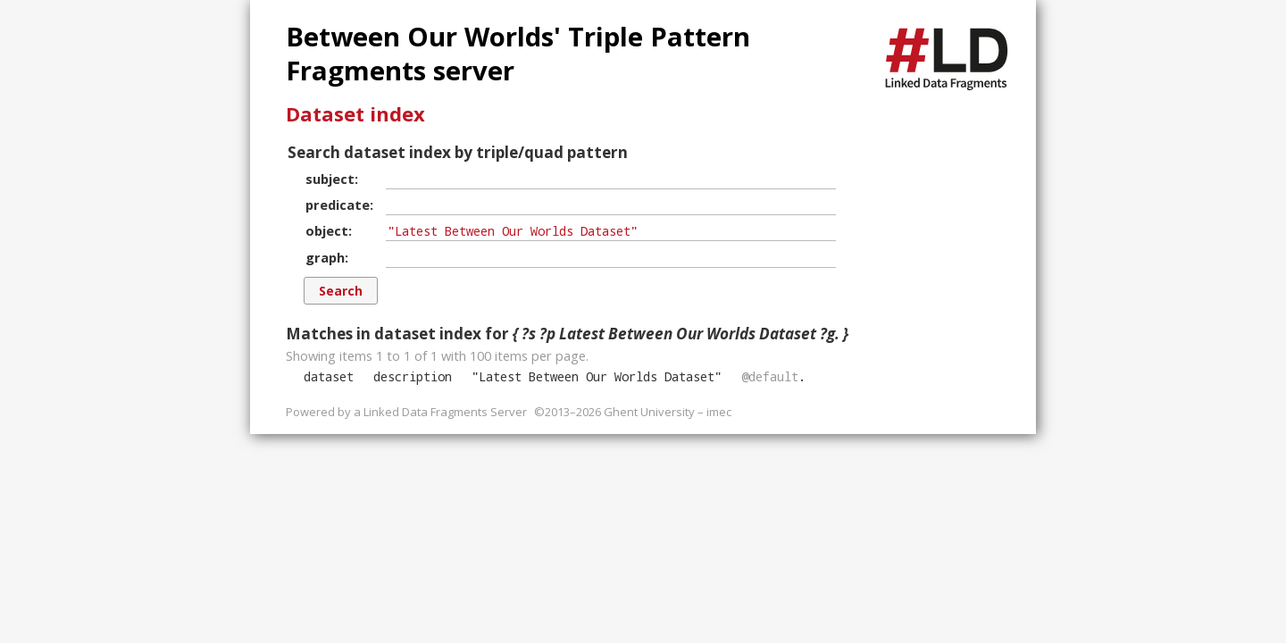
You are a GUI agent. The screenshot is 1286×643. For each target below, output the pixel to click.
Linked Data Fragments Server (445, 412)
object (326, 230)
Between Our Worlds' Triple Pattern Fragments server (518, 53)
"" (597, 376)
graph (325, 257)
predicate (337, 204)
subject (330, 179)
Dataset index (355, 113)
